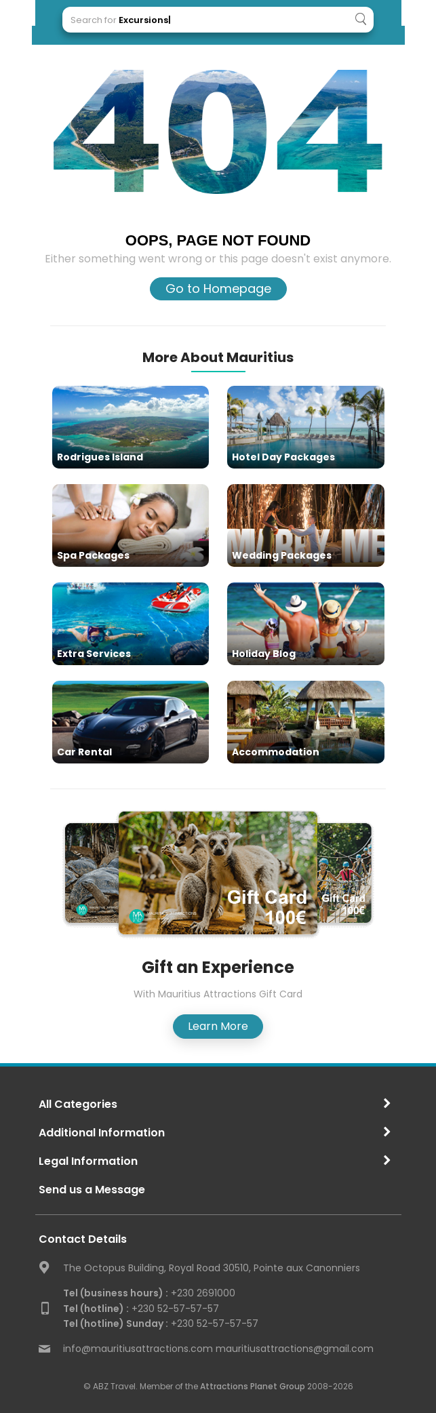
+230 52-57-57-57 (141, 1308)
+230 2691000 (149, 1293)
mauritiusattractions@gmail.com (295, 1348)
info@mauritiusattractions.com (138, 1348)
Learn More (218, 1026)
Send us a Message (92, 1189)
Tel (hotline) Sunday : (115, 1323)
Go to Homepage (218, 288)
